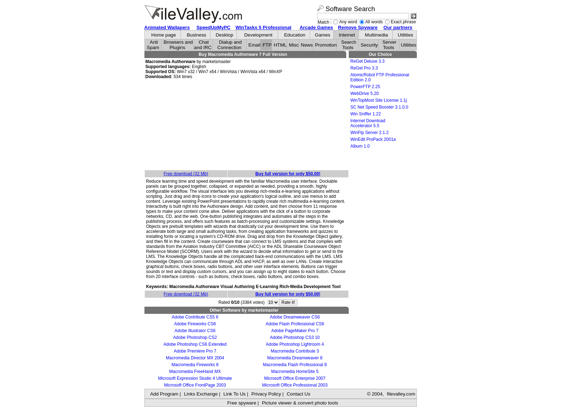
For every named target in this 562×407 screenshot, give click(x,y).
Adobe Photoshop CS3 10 (295, 337)
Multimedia (376, 35)
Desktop (224, 35)
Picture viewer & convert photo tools (300, 403)
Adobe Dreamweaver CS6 (295, 317)
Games (322, 35)
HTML (280, 45)
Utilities (405, 35)
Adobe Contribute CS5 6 (195, 317)
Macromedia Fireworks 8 (194, 364)
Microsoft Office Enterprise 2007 (294, 378)
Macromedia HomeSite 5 (295, 371)
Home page (163, 35)
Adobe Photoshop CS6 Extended (195, 344)
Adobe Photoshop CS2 (195, 337)
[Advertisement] (246, 125)
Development (258, 35)
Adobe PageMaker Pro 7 (294, 330)
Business (196, 35)
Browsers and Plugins (178, 44)
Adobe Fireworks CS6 (195, 323)
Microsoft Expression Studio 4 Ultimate (195, 378)
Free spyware (241, 403)
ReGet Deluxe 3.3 (368, 61)
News (307, 45)
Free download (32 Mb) (186, 173)
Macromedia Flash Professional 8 (295, 364)
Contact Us (298, 394)
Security (369, 45)
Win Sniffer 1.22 (366, 113)
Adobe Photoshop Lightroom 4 (295, 344)
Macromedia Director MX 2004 (195, 357)
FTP (266, 45)
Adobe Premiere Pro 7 (195, 351)
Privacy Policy (266, 394)
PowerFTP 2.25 (365, 86)
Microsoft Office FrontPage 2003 (195, 385)
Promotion (326, 45)
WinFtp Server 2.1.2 (370, 132)
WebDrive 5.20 (365, 93)
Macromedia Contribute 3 (295, 351)
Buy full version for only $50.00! (287, 173)
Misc (294, 45)
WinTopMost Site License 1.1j (379, 100)
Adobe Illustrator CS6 (195, 330)
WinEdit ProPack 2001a (373, 139)
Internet (347, 35)
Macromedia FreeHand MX (195, 371)
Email (254, 45)
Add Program (164, 394)
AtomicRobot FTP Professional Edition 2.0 (380, 77)
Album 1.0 (360, 146)
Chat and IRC (202, 44)
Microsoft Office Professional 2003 (295, 385)
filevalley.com (401, 394)
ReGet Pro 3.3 (364, 68)
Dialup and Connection (229, 44)
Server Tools (389, 44)
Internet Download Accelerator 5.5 (368, 123)
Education (294, 35)
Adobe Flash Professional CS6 (295, 323)
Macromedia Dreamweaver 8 (295, 357)
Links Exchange (201, 394)
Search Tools (348, 44)
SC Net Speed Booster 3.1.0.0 (379, 107)
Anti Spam (153, 44)
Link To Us (234, 394)
